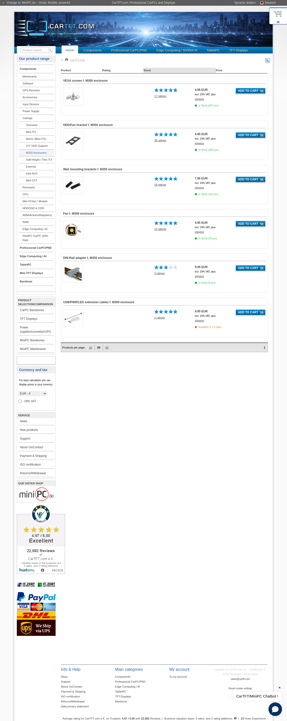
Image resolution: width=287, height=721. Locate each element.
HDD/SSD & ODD (33, 208)
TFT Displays (28, 319)
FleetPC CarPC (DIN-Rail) (35, 238)
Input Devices (30, 104)
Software (27, 83)
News (23, 421)
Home (70, 50)
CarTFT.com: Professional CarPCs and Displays (143, 2)
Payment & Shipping (33, 456)
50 (107, 347)
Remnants (28, 187)
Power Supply (30, 111)
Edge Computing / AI (34, 228)
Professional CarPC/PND (129, 50)
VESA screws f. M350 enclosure (85, 80)
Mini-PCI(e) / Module (34, 201)
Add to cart (248, 91)
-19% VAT (27, 401)
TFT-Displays (238, 50)
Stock (147, 70)
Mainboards (29, 76)
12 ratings (160, 228)
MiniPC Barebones (32, 340)
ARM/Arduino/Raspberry (37, 215)
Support (25, 438)
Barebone (121, 701)
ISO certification (30, 464)
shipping (199, 99)
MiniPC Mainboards (33, 349)
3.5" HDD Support (37, 145)
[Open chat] (275, 709)
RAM (25, 222)
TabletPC (213, 50)
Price (219, 70)
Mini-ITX (31, 131)
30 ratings (160, 140)
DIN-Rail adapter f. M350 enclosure (87, 258)
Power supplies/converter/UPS (35, 329)
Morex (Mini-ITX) (36, 138)
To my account (178, 676)
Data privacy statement (75, 706)
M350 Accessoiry (36, 152)
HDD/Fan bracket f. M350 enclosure (88, 125)
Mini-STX (31, 180)
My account (31, 360)
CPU (25, 194)
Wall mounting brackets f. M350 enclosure (92, 169)
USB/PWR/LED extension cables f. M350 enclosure (98, 302)
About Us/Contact (31, 447)
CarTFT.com (75, 59)
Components (93, 50)
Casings (27, 118)
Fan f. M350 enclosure (78, 213)
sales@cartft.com (240, 679)
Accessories (29, 97)
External (31, 166)
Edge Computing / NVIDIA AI (176, 50)
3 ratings (159, 273)
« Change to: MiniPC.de (36, 2)
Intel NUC (32, 173)
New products (29, 430)
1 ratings (159, 317)
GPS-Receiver (31, 90)
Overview (31, 125)
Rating (106, 70)
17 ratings (160, 96)
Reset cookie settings (240, 688)
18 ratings (160, 184)
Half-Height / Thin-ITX (39, 159)
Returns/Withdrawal (33, 473)
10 (90, 347)
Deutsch (270, 2)
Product (66, 70)
